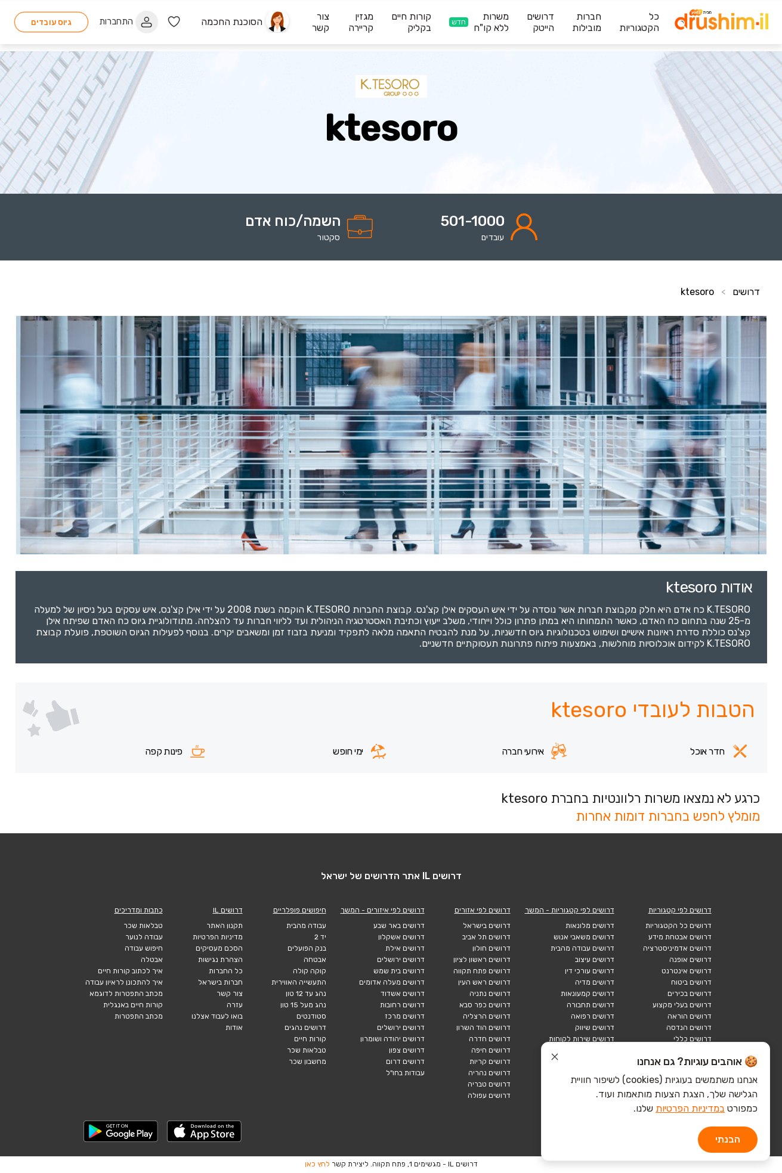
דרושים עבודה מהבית (582, 948)
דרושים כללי (692, 1039)
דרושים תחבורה (590, 1005)
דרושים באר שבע (399, 925)
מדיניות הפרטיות (218, 937)
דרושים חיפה (491, 1050)
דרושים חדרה (490, 1039)
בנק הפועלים (307, 948)
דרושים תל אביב (486, 937)
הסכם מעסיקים (219, 948)
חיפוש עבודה (144, 948)
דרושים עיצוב (594, 959)
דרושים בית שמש (399, 971)
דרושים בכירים (689, 993)
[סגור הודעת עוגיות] (555, 1059)
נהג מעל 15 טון (303, 1005)
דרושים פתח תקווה (482, 971)
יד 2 (320, 937)
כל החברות (226, 971)
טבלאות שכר (306, 1050)
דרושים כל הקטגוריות (678, 925)
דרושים (746, 291)
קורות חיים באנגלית (133, 1005)
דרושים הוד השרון (483, 1027)
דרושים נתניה (490, 993)
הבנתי (727, 1139)
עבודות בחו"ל (405, 1073)
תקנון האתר (224, 925)
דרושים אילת (405, 948)
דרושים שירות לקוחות (581, 1039)
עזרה (235, 1005)
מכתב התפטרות (139, 1016)
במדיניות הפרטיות (690, 1108)
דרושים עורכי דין (589, 971)
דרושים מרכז (405, 1016)
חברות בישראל (220, 982)
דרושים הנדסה (689, 1027)
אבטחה (315, 959)
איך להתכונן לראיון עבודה (124, 982)
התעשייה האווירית (298, 982)
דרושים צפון (407, 1050)
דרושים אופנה (690, 959)
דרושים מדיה (594, 982)
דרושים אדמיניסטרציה (677, 948)
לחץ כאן (317, 1164)
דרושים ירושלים (401, 959)
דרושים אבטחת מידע (680, 937)
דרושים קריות (490, 1061)
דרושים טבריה (489, 1084)
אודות (234, 1027)
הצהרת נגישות (220, 959)
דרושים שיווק (594, 1027)
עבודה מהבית (306, 925)
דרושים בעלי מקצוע (682, 1005)
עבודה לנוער (144, 937)
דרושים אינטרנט (687, 971)
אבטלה (152, 959)
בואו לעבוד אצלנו (217, 1016)
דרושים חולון (491, 948)
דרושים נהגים (305, 1027)
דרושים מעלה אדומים (392, 982)
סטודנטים (311, 1016)
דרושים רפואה (592, 1016)
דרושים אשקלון (401, 937)
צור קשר (230, 993)
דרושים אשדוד (403, 993)
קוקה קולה (309, 971)
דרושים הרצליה (487, 1016)
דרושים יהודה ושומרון (392, 1039)
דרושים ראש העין (484, 982)
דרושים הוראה (689, 1016)
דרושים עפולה (489, 1095)
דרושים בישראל (487, 925)
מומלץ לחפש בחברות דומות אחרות (668, 816)
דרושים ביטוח (691, 982)
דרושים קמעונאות (587, 993)
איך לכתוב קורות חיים (130, 971)
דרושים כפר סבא (485, 1005)
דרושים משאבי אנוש (584, 937)
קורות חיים (310, 1039)
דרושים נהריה (489, 1073)
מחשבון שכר (307, 1061)
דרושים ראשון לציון (482, 959)
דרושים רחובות (402, 1005)
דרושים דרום (405, 1061)
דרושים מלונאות (589, 925)
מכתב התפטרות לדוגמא (126, 993)
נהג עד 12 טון (306, 993)
